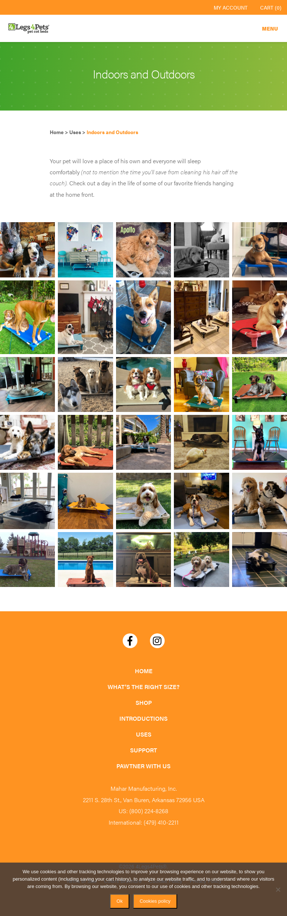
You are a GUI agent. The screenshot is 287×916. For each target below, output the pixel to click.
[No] (277, 889)
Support (143, 750)
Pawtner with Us (143, 766)
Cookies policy (155, 901)
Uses (143, 734)
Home (144, 671)
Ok (119, 901)
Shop (144, 702)
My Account (231, 7)
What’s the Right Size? (143, 686)
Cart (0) (270, 7)
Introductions (143, 718)
